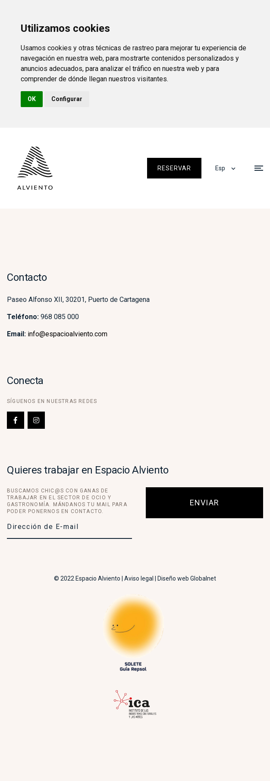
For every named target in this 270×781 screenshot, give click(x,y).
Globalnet (203, 578)
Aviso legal (139, 578)
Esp (220, 168)
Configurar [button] (66, 98)
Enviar (204, 502)
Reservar (174, 168)
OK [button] (32, 98)
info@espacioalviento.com (67, 334)
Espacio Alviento (97, 578)
